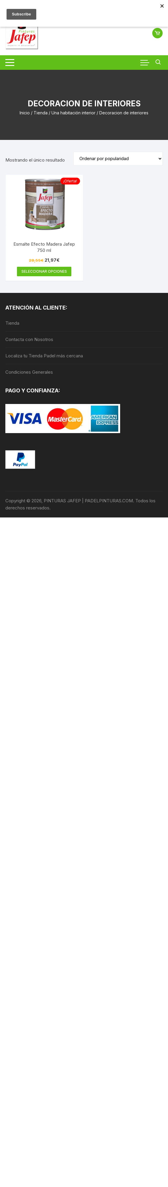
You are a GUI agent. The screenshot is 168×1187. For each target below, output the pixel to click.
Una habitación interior (73, 112)
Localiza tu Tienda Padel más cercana (44, 356)
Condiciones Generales (29, 372)
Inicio (25, 112)
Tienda (41, 112)
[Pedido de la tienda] (118, 158)
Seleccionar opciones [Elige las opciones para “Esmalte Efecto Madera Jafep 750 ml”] (44, 271)
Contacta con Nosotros (29, 339)
